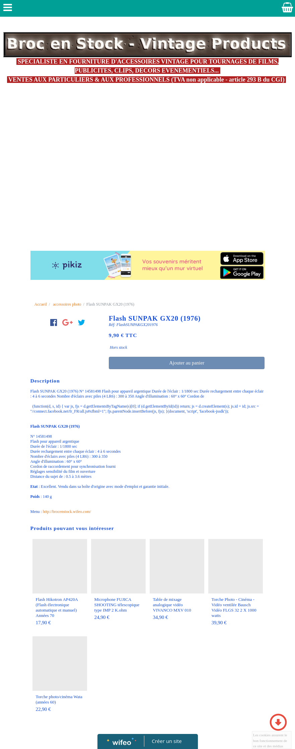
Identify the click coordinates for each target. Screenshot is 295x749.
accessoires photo (67, 304)
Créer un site (166, 741)
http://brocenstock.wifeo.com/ (67, 511)
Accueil (40, 304)
